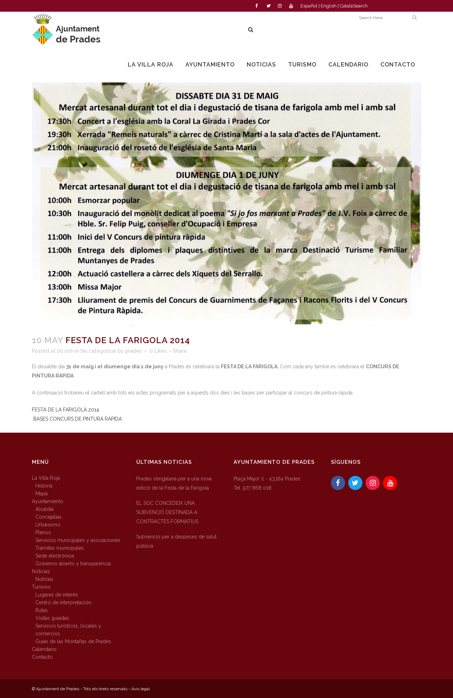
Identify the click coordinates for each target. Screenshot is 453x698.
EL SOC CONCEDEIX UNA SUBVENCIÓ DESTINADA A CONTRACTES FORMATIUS (167, 512)
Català (346, 5)
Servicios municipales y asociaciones (77, 540)
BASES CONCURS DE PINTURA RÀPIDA (77, 419)
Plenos (43, 532)
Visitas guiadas (52, 618)
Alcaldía (44, 509)
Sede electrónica (54, 556)
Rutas (41, 610)
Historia (43, 486)
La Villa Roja (46, 478)
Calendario (44, 649)
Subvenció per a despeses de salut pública (176, 541)
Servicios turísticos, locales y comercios (68, 629)
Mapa (41, 493)
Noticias (41, 571)
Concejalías (48, 517)
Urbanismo (48, 524)
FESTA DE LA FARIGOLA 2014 (65, 410)
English (329, 5)
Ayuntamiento (47, 501)
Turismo (41, 587)
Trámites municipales (59, 548)
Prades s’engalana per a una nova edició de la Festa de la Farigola (174, 483)
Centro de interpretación (63, 602)
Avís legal (140, 688)
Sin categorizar (98, 351)
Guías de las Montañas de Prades (73, 641)
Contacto (42, 657)
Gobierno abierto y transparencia (73, 563)
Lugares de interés (56, 595)
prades (133, 351)
